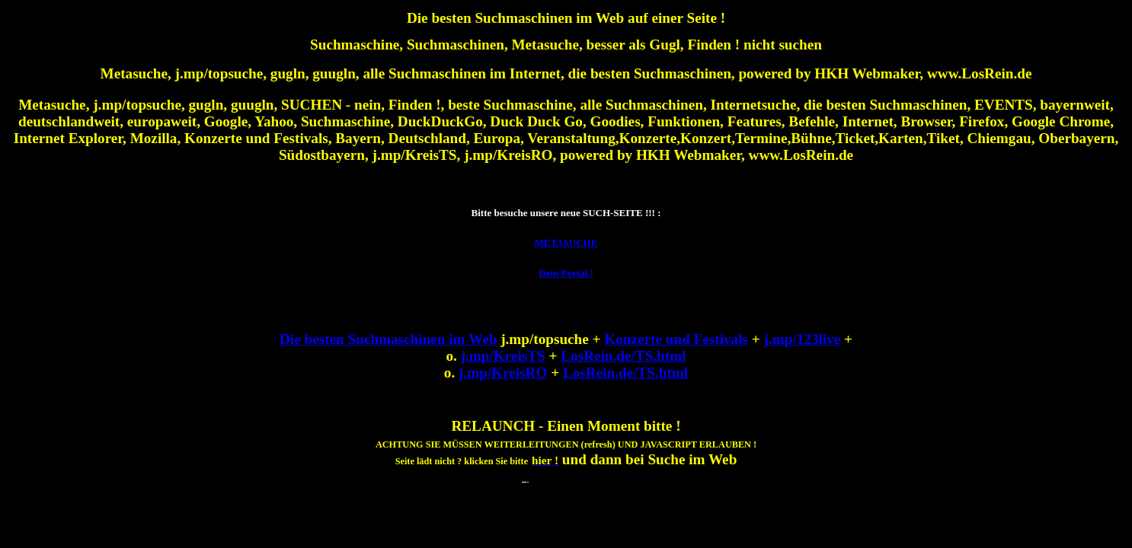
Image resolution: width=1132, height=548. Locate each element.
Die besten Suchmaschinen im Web (388, 339)
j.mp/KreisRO (503, 373)
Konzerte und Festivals (676, 339)
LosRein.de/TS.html (623, 356)
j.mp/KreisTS (503, 356)
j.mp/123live (802, 339)
